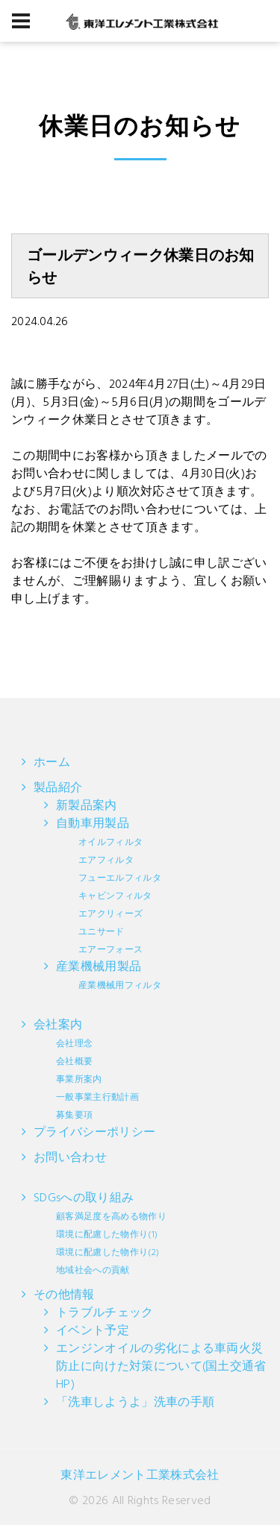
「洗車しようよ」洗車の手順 (135, 1402)
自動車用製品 (108, 886)
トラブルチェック (105, 1313)
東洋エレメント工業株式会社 (139, 1475)
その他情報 (64, 1295)
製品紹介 (58, 788)
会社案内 (86, 1069)
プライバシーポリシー (94, 1132)
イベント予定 (92, 1331)
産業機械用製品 (108, 975)
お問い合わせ (70, 1158)
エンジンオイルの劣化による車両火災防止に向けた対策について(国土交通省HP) (161, 1366)
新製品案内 (86, 806)
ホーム (52, 763)
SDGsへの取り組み (100, 1233)
